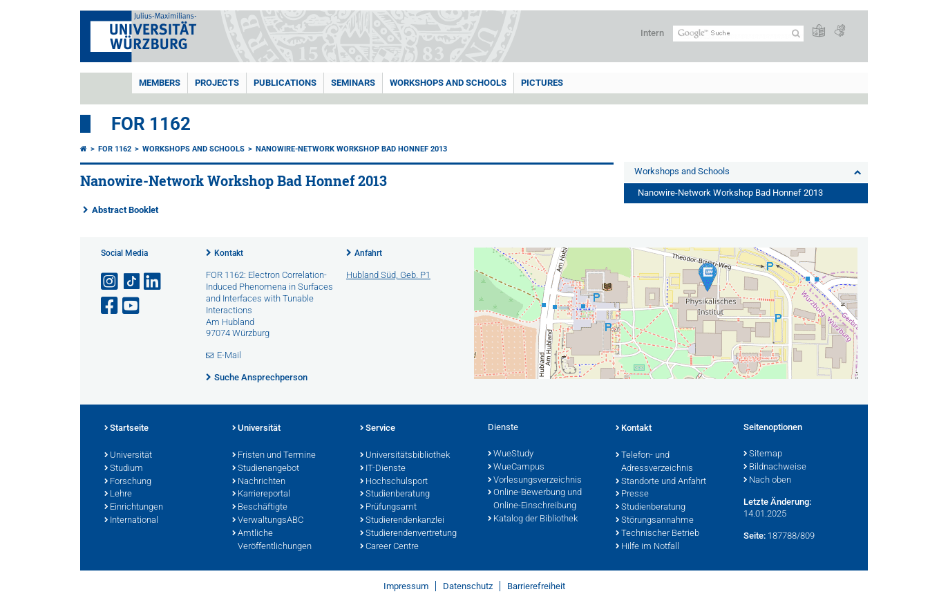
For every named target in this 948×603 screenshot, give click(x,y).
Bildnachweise (774, 467)
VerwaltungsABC (267, 520)
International (131, 520)
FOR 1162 (151, 123)
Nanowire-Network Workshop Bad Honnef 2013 (351, 149)
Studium (123, 469)
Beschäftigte (259, 507)
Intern (652, 33)
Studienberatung (395, 494)
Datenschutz (468, 586)
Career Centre (389, 547)
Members (159, 82)
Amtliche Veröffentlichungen (272, 540)
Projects (217, 82)
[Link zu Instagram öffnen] (110, 282)
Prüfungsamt (388, 507)
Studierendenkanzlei (402, 520)
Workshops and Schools (448, 82)
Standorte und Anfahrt (661, 482)
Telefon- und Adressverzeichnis (654, 462)
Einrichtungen (133, 507)
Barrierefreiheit (536, 586)
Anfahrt (368, 253)
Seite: (754, 535)
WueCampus (516, 467)
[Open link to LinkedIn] (153, 282)
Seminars (353, 82)
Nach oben (767, 480)
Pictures (542, 82)
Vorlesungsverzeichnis (535, 480)
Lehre (118, 494)
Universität (128, 455)
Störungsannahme (655, 520)
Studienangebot (265, 469)
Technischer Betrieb (657, 534)
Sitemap (762, 454)
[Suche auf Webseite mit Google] (738, 33)
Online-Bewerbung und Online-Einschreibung (535, 499)
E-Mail (229, 355)
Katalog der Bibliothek (533, 519)
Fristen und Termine (274, 455)
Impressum (405, 586)
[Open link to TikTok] (132, 282)
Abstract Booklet (125, 210)
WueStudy (510, 454)
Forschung (127, 482)
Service (377, 429)
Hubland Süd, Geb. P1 (388, 275)
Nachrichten (258, 482)
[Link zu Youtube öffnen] (132, 306)
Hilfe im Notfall (647, 547)
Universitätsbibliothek (405, 455)
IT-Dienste (383, 469)
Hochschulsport (394, 482)
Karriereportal (261, 494)
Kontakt (228, 253)
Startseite (126, 429)
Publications (285, 82)
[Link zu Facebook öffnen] (110, 306)
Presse (632, 494)
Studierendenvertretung (408, 534)
